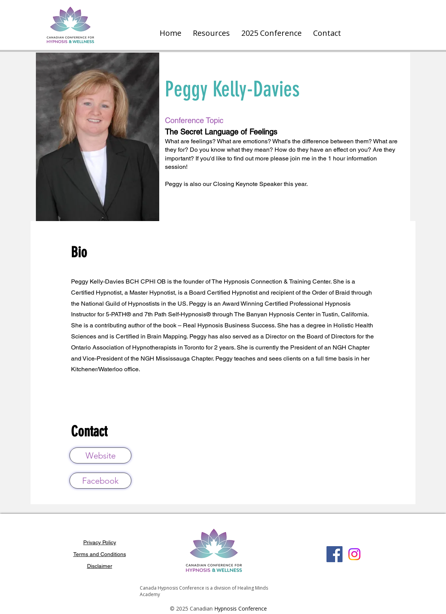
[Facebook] (100, 481)
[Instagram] (354, 554)
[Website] (100, 455)
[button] (211, 33)
